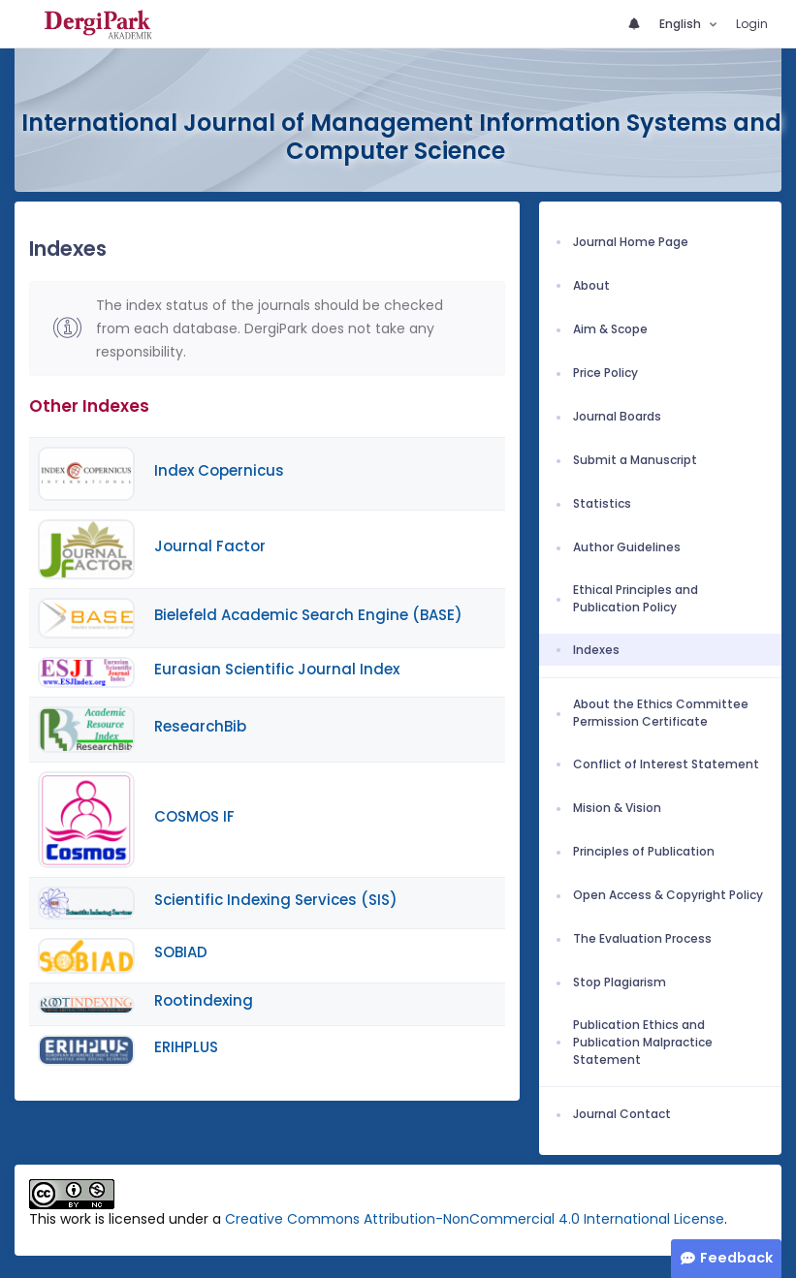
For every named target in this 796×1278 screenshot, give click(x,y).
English (681, 24)
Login (752, 24)
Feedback (736, 1257)
